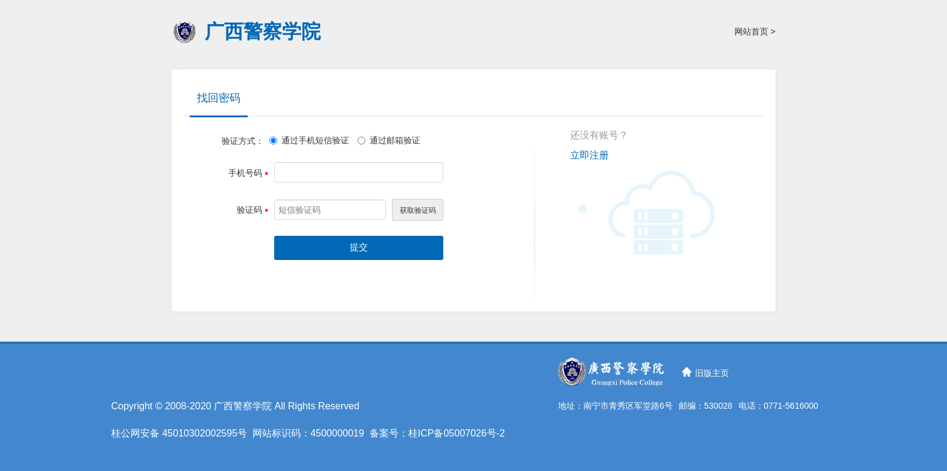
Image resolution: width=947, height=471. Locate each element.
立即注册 (589, 155)
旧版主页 (712, 373)
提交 (359, 247)
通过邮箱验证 (389, 140)
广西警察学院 (263, 31)
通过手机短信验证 (309, 140)
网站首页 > (754, 31)
